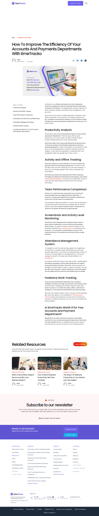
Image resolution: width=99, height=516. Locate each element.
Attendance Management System (23, 122)
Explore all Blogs (80, 344)
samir (19, 59)
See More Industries (58, 474)
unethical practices (67, 228)
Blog (13, 37)
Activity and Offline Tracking (22, 111)
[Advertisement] (49, 21)
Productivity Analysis (19, 107)
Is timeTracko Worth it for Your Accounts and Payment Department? (25, 130)
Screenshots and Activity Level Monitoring (26, 118)
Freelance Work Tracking (21, 126)
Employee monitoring (24, 37)
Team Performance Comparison (23, 115)
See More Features (32, 483)
